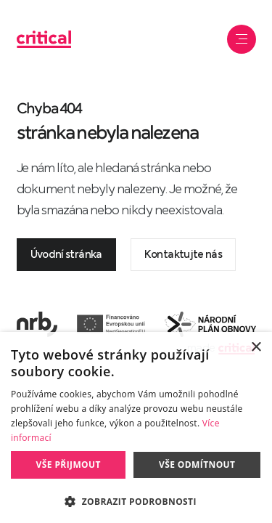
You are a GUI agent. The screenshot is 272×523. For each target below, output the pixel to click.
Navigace (243, 38)
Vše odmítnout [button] (197, 464)
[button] (136, 500)
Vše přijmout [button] (68, 464)
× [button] (255, 347)
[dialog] (136, 427)
